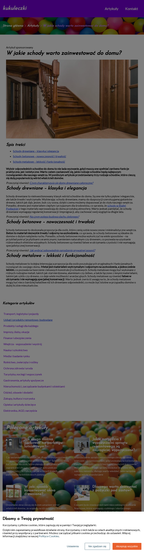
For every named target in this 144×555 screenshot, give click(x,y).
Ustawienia (73, 546)
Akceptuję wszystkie (127, 546)
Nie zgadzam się (97, 546)
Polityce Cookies (49, 536)
